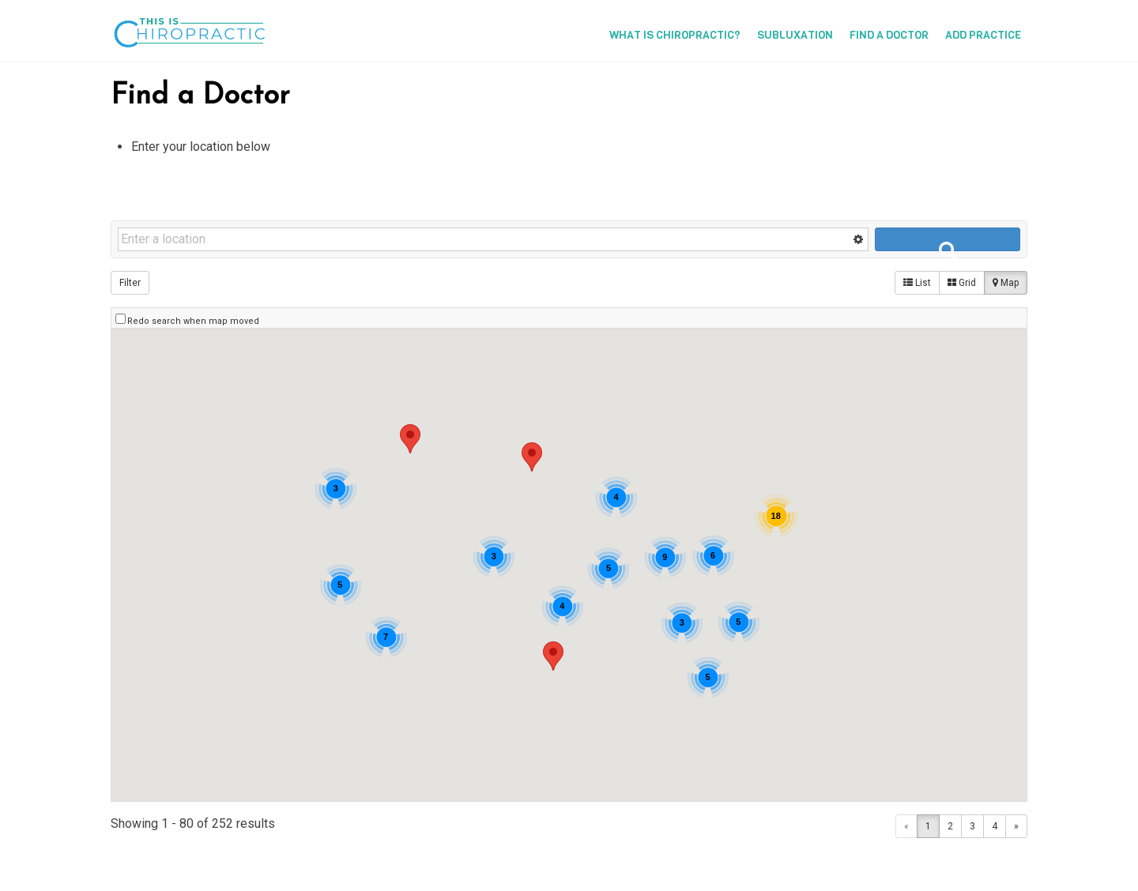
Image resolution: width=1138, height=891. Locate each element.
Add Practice (983, 35)
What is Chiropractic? (674, 35)
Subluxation (795, 35)
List (917, 282)
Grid (962, 282)
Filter (130, 282)
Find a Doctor (889, 35)
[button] (532, 457)
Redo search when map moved (193, 321)
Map (1006, 282)
